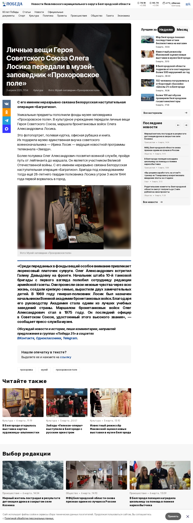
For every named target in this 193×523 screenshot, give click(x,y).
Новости (39, 12)
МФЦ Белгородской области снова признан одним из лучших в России (162, 148)
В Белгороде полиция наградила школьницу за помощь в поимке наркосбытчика (161, 161)
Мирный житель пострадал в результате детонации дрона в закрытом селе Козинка (165, 136)
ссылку (65, 357)
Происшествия (79, 15)
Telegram (70, 338)
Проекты (62, 15)
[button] (178, 125)
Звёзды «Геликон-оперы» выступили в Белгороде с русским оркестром (64, 429)
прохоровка (26, 369)
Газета (110, 15)
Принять (173, 516)
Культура (34, 15)
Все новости (150, 202)
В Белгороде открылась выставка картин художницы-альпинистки (20, 429)
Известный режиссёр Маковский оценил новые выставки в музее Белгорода (110, 429)
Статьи (27, 12)
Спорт (21, 15)
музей (44, 369)
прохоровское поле (66, 369)
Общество (96, 15)
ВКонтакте (25, 338)
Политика (48, 15)
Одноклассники (48, 338)
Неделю (166, 30)
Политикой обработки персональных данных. (29, 518)
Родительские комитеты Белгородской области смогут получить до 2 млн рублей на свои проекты (165, 189)
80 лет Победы (10, 12)
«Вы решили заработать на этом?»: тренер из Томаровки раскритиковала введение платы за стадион (164, 175)
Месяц (182, 30)
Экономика (124, 15)
